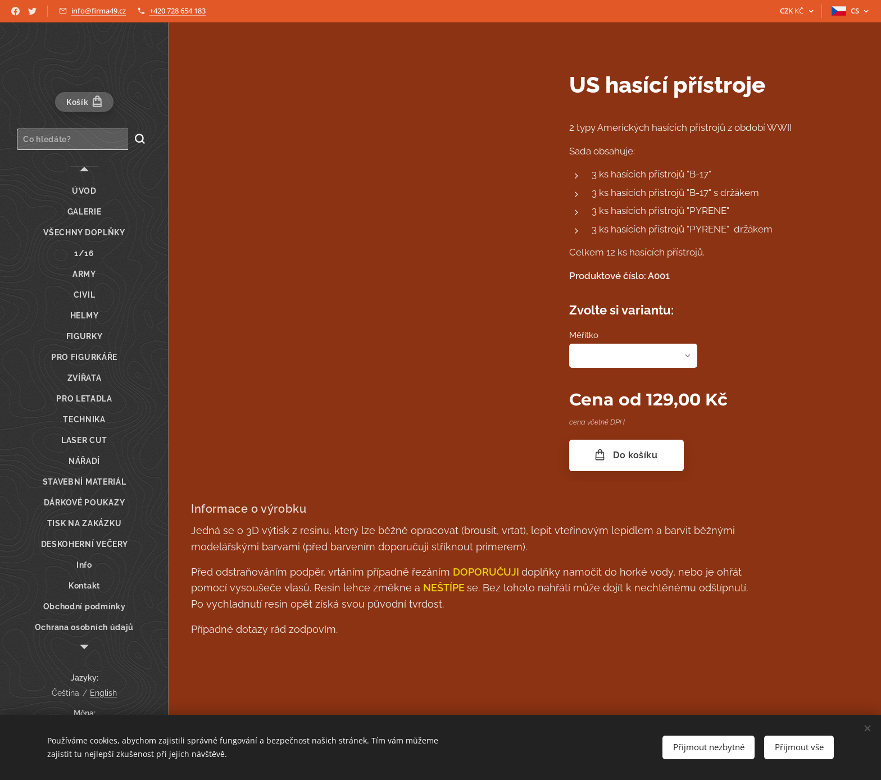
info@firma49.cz (98, 11)
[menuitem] (84, 191)
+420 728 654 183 (177, 11)
